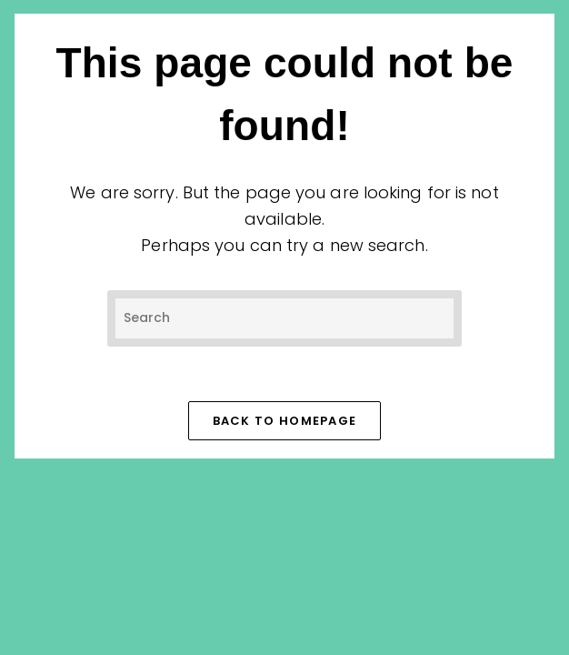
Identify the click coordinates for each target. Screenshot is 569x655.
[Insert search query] (284, 318)
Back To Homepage (285, 420)
